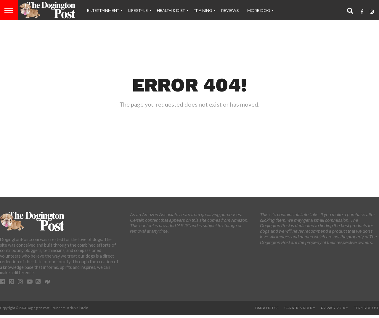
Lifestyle (138, 10)
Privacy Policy (334, 308)
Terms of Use (366, 308)
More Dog (258, 10)
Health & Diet (171, 10)
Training (203, 10)
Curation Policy (300, 308)
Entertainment (103, 10)
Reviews (230, 10)
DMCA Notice (267, 308)
